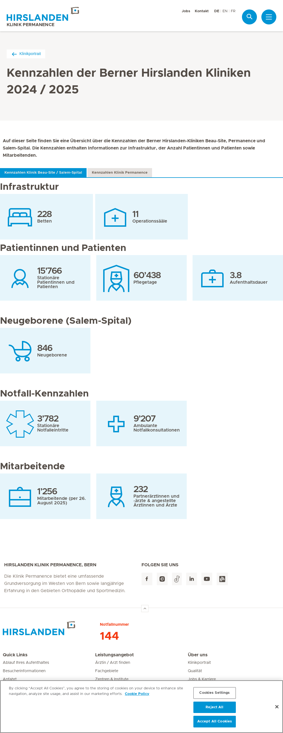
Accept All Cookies (214, 724)
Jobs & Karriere (202, 679)
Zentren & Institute (111, 679)
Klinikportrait (26, 54)
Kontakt (202, 11)
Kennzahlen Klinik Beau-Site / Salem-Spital (43, 172)
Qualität (195, 671)
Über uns (198, 655)
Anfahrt (10, 679)
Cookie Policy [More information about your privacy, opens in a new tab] (137, 696)
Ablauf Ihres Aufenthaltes (26, 663)
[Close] (277, 709)
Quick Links (15, 655)
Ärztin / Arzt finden (112, 663)
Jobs (186, 11)
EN (225, 11)
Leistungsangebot (114, 655)
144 (109, 636)
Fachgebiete (106, 671)
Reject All (214, 709)
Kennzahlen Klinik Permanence (120, 172)
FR (233, 11)
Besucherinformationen (24, 671)
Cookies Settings (214, 695)
